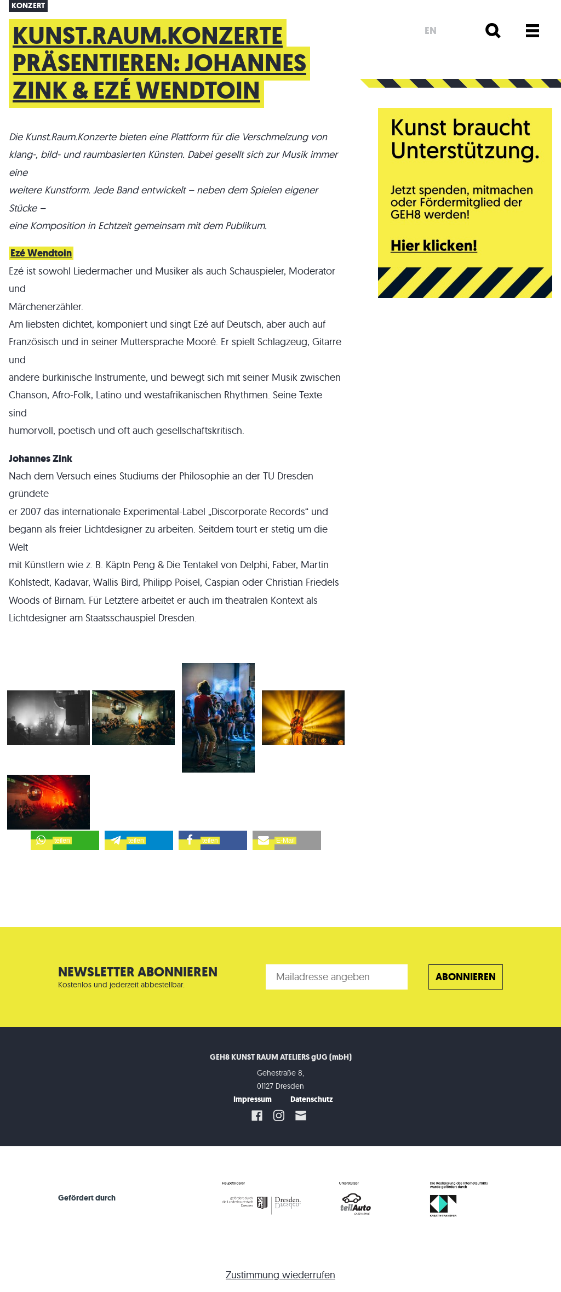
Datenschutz (311, 1099)
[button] (65, 840)
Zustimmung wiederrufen (280, 1274)
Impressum (252, 1099)
